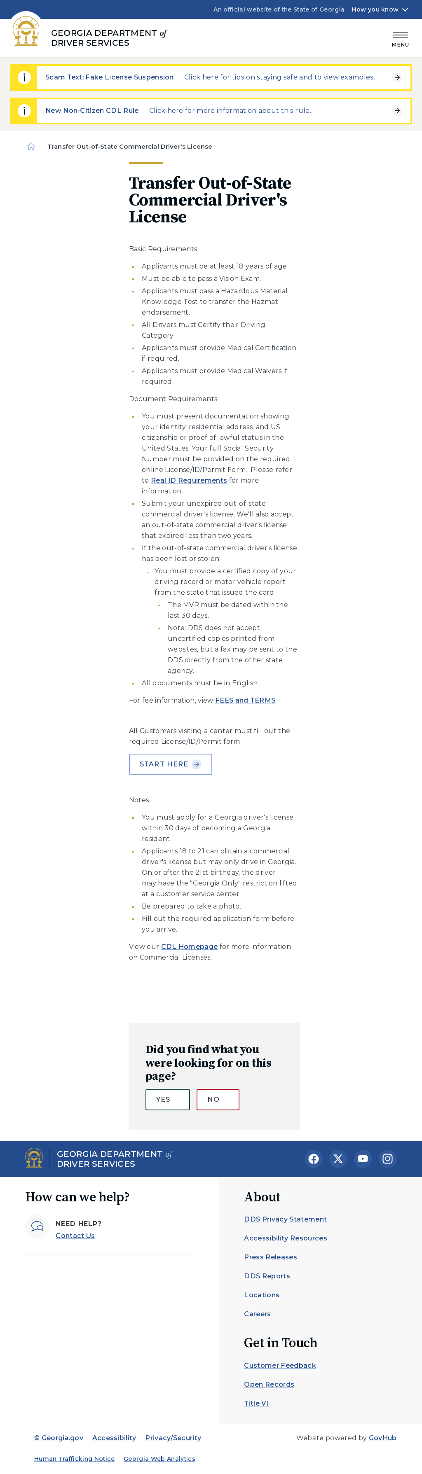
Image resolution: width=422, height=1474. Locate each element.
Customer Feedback (280, 1365)
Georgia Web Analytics (159, 1458)
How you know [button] (375, 9)
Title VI (256, 1403)
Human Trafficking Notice (74, 1458)
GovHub (383, 1438)
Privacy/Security (173, 1438)
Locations (261, 1295)
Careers (257, 1314)
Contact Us (75, 1236)
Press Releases (270, 1257)
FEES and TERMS (245, 700)
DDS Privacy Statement (285, 1219)
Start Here (171, 764)
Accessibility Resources (285, 1238)
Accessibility (114, 1438)
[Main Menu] (400, 38)
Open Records (269, 1384)
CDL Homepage (189, 947)
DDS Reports (267, 1276)
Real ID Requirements (189, 480)
